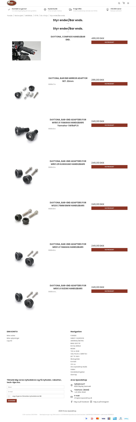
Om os (73, 364)
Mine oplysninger (13, 338)
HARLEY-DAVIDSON (77, 338)
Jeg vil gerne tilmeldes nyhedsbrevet (26, 396)
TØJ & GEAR (75, 351)
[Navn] (35, 387)
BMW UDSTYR (75, 343)
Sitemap (74, 375)
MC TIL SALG (75, 356)
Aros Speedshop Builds (79, 367)
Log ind (9, 341)
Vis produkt (109, 42)
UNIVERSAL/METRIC (77, 341)
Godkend (11, 401)
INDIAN (73, 349)
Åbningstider (75, 359)
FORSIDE (73, 335)
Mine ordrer (11, 335)
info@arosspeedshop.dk (83, 398)
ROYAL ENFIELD (76, 346)
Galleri (73, 369)
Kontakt (73, 362)
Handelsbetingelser (78, 372)
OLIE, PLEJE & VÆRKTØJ (79, 354)
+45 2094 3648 (80, 392)
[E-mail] (35, 392)
